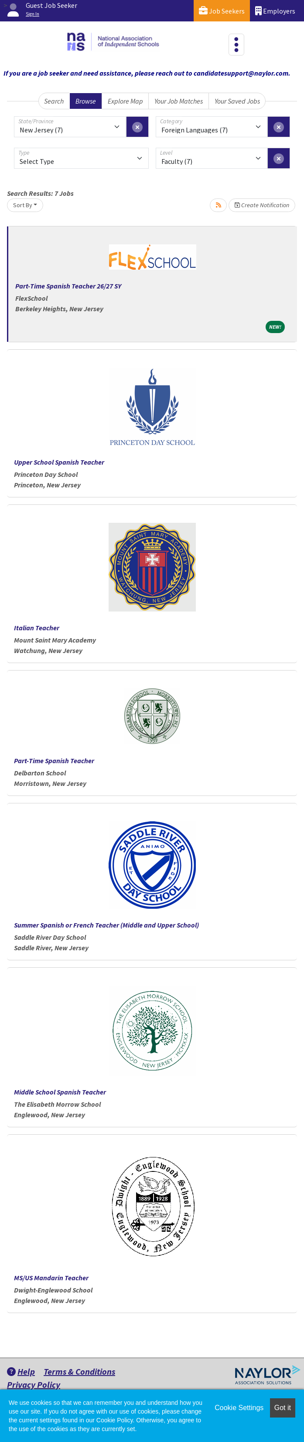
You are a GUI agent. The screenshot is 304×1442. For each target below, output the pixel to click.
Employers (275, 10)
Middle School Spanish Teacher (60, 1092)
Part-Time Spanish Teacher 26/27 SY (68, 285)
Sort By (22, 205)
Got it (282, 1407)
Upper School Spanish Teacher (59, 462)
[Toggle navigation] (236, 45)
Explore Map (125, 101)
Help (21, 1371)
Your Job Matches (178, 101)
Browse (85, 101)
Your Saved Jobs (237, 101)
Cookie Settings (239, 1407)
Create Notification (262, 205)
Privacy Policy (33, 1384)
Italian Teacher (36, 627)
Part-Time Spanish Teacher (54, 760)
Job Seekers (222, 10)
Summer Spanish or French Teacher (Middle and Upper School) (106, 925)
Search (54, 101)
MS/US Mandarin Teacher (51, 1277)
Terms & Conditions (79, 1371)
